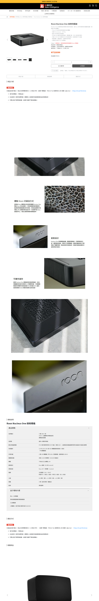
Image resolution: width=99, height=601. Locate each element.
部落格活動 (87, 11)
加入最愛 (55, 70)
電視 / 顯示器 (45, 11)
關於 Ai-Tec (9, 584)
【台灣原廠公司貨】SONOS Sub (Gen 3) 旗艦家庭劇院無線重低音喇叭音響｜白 (39, 568)
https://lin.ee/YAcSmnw (79, 91)
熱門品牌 (27, 11)
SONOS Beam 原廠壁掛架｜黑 (60, 567)
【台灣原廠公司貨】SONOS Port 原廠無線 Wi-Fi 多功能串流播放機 (81, 568)
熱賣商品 (22, 584)
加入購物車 (61, 66)
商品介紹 (21, 76)
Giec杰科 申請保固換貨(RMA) (42, 584)
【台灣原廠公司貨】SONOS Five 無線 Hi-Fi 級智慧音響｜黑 (18, 568)
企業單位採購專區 (49, 14)
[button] (47, 40)
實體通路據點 (29, 584)
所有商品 (19, 11)
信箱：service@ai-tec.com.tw (14, 591)
